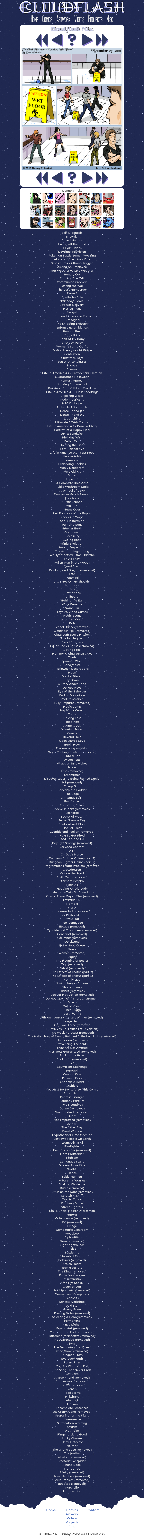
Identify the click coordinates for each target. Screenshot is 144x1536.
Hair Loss (72, 585)
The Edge (72, 794)
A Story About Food (72, 684)
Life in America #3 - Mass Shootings (72, 392)
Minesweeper (72, 1419)
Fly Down (72, 680)
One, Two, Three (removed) (72, 1025)
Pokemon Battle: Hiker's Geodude (72, 388)
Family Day (72, 979)
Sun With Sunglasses (72, 362)
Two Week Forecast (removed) (72, 1032)
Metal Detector (72, 1442)
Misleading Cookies (72, 464)
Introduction (72, 1491)
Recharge (72, 813)
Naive (72, 949)
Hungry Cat (72, 274)
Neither (72, 1446)
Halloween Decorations (72, 669)
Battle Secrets (72, 1268)
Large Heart (72, 1021)
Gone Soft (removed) (72, 934)
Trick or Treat (72, 828)
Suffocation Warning (72, 1423)
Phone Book (72, 1465)
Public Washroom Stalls (72, 487)
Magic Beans (72, 615)
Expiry (72, 957)
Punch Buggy (72, 1010)
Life (72, 574)
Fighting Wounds (72, 1245)
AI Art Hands (72, 248)
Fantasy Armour (72, 380)
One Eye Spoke (72, 1283)
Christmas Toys (72, 358)
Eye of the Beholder (72, 691)
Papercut (72, 479)
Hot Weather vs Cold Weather (72, 271)
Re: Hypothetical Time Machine (72, 555)
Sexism (72, 1427)
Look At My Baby (72, 339)
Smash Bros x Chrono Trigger (72, 263)
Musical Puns (72, 308)
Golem (72, 1002)
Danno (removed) (72, 1108)
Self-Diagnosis (72, 233)
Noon (72, 767)
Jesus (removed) (72, 619)
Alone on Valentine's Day (72, 259)
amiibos (72, 460)
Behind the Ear (72, 600)
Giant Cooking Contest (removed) (72, 752)
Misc (110, 19)
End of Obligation (72, 695)
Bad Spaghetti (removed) (72, 1290)
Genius (72, 733)
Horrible (72, 904)
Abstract (72, 1400)
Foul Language (72, 923)
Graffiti (72, 1169)
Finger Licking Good (72, 1434)
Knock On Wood (72, 517)
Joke (72, 1343)
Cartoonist (72, 532)
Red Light (72, 1324)
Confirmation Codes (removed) (72, 1332)
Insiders (72, 1086)
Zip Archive (72, 418)
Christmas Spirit (72, 797)
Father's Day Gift (72, 278)
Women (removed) (72, 953)
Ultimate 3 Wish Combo (72, 422)
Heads (72, 1173)
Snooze (72, 365)
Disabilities (72, 775)
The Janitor (72, 1453)
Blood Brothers (72, 642)
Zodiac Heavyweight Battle (72, 350)
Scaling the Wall (72, 286)
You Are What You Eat (72, 1366)
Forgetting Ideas (72, 805)
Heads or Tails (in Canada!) (72, 892)
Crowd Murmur (72, 240)
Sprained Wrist (72, 661)
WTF (72, 851)
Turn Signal (72, 320)
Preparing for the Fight (72, 1415)
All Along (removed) (72, 1457)
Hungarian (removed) (72, 1040)
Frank (72, 907)
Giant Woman (72, 1131)
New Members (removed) (72, 1476)
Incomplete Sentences (72, 1408)
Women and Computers (72, 1294)
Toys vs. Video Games (72, 612)
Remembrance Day (72, 820)
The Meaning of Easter (72, 960)
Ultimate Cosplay (72, 881)
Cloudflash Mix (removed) (72, 631)
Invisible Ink (72, 900)
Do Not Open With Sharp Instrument (72, 998)
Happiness (72, 722)
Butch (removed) (72, 1188)
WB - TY (72, 506)
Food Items (72, 1393)
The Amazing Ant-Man (72, 748)
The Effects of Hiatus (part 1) (72, 976)
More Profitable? (72, 1154)
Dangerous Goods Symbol (72, 494)
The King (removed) (72, 1271)
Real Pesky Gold (72, 699)
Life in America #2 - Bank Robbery (72, 426)
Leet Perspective (72, 449)
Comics (47, 19)
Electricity (72, 536)
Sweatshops (72, 760)
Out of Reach (72, 1006)
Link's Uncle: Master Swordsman (72, 1211)
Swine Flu (72, 608)
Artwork (63, 19)
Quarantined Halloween (72, 377)
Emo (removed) (72, 771)
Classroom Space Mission (72, 634)
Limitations (72, 593)
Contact (93, 1510)
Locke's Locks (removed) (72, 809)
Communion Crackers (72, 282)
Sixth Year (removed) (72, 877)
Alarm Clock (72, 725)
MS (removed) (72, 782)
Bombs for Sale (72, 297)
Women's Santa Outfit (72, 346)
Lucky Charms (72, 1438)
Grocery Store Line (72, 1165)
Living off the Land (72, 244)
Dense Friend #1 (72, 415)
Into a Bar (72, 756)
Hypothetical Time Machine (72, 1135)
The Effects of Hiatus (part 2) (72, 972)
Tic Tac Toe (72, 1468)
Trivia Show (72, 559)
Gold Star (72, 1305)
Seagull (72, 312)
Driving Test (72, 718)
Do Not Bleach (72, 676)
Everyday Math (72, 1358)
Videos (79, 19)
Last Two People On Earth (72, 1139)
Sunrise (72, 369)
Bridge (72, 1226)
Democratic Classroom (72, 1230)
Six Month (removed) (72, 1059)
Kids (72, 623)
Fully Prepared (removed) (72, 703)
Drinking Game (72, 1203)
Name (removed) (72, 1241)
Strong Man (72, 1093)
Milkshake (72, 1396)
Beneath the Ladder (72, 790)
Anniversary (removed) (72, 1381)
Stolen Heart (72, 1264)
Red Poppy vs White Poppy (72, 513)
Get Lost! (72, 1374)
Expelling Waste (72, 396)
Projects (95, 19)
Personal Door (72, 1078)
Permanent (72, 1321)
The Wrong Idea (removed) (72, 1449)
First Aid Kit (72, 471)
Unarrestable (72, 456)
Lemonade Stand (72, 1161)
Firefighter (72, 1146)
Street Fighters (72, 1207)
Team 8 (72, 293)
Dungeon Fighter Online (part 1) (72, 862)
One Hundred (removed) (72, 1112)
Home (34, 19)
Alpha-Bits (72, 1237)
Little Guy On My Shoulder (72, 581)
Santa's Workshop (72, 1302)
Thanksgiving (72, 987)
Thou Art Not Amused (72, 1048)
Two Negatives (72, 1105)
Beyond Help (72, 737)
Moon (72, 672)
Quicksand (72, 942)
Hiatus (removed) (72, 991)
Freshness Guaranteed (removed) (72, 1051)
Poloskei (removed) (72, 1260)
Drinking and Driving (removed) (72, 570)
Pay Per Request (72, 638)
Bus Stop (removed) (72, 1484)
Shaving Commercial (72, 384)
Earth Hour (72, 744)
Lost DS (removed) (72, 1385)
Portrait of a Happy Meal (72, 430)
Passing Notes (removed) (72, 1313)
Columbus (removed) (72, 938)
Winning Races (72, 729)
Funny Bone (72, 1309)
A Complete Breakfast (72, 483)
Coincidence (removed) (72, 1218)
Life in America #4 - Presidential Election (72, 373)
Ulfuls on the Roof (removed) (72, 1192)
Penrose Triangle (72, 1097)
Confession (72, 354)
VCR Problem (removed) (72, 1480)
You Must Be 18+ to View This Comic (72, 1089)
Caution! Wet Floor (72, 824)
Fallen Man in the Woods (72, 562)
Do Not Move (72, 688)
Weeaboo (72, 1233)
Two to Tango (72, 1199)
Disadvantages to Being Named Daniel (72, 778)
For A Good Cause (72, 945)
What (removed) (72, 968)
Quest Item (72, 566)
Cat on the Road (72, 873)
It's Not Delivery (72, 305)
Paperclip (72, 1487)
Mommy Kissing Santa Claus (72, 653)
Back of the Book (72, 1055)
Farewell (72, 1070)
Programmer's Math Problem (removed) (72, 866)
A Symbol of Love (72, 490)
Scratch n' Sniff (72, 1195)
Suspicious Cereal (72, 710)
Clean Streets (72, 1286)
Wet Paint (72, 1431)
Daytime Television (72, 252)
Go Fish (72, 1123)
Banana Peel (72, 331)
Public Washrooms (72, 1275)
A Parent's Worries (72, 1180)
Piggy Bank (72, 335)
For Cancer (72, 801)
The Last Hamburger (72, 289)
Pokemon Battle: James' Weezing (72, 255)
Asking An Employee (72, 267)
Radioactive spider (72, 1461)
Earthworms (72, 1014)
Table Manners (72, 1177)
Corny (72, 714)
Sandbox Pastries (72, 1101)
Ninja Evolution (72, 543)
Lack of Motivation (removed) (72, 995)
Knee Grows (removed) (72, 1351)
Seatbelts (72, 1298)
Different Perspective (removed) (72, 1336)
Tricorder (72, 236)
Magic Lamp (72, 706)
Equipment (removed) (72, 1328)
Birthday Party (72, 343)
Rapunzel (72, 578)
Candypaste (72, 665)
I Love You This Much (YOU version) (72, 1029)
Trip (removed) (72, 964)
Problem (72, 1158)
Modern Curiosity (72, 399)
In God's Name (72, 854)
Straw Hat (72, 919)
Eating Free (72, 650)
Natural (72, 1214)
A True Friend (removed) (72, 1377)
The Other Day (72, 1127)
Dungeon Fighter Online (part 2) (72, 858)
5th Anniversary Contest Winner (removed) (72, 1017)
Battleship (72, 1252)
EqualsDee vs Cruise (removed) (72, 646)
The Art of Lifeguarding (72, 551)
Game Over (72, 509)
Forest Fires (72, 1362)
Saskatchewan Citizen (72, 983)
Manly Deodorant (72, 468)
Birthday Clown (72, 301)
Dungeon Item (72, 1355)
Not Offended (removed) (72, 1340)
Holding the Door (72, 445)
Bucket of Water (72, 816)
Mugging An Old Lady (72, 888)
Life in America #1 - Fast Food (72, 452)
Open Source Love (72, 741)
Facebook (72, 498)
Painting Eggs (72, 525)
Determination (72, 1279)
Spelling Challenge (72, 1184)
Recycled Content (72, 847)
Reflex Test (72, 441)
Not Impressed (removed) (72, 1120)
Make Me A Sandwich (72, 407)
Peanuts (72, 885)
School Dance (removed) (72, 627)
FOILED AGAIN (72, 839)
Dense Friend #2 (72, 411)
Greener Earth (72, 528)
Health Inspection (72, 547)
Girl (72, 1063)
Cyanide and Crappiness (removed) (72, 930)
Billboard (72, 597)
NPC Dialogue (72, 403)
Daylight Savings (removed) (72, 843)
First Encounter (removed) (72, 1150)
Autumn (72, 1404)
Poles (72, 1249)
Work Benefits (72, 604)
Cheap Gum (72, 786)
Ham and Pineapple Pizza (72, 316)
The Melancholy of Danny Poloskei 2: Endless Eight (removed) (72, 1036)
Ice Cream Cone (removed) (72, 1412)
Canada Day (72, 1074)
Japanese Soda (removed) (72, 911)
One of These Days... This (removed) (72, 896)
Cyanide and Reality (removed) (72, 832)
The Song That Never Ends (72, 1370)
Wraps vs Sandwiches (72, 763)
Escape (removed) (72, 926)
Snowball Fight (72, 1256)
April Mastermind (72, 521)
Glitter (72, 475)
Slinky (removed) (72, 1472)
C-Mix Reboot (72, 502)
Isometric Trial (72, 1142)
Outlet (72, 1116)
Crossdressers (72, 869)
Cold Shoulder (72, 915)
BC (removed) (72, 1222)
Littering (72, 589)
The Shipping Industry (72, 324)
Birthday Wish (72, 437)
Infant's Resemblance (72, 327)
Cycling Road (72, 540)
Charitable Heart (72, 1082)
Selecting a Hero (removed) (72, 1317)
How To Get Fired (72, 835)
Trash (72, 657)
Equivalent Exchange (72, 1067)
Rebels (72, 1389)
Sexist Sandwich (72, 434)
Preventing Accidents (72, 1044)
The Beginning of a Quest (72, 1347)
